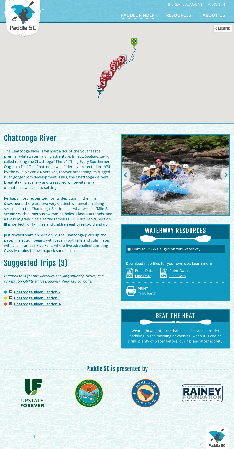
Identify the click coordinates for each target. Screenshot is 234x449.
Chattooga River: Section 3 (37, 298)
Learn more (202, 263)
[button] (120, 62)
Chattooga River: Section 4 (37, 304)
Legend (222, 28)
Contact (83, 436)
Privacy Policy (52, 436)
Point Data (144, 270)
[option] (175, 175)
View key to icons (76, 281)
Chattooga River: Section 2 (37, 292)
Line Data (143, 275)
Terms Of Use (16, 436)
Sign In (216, 4)
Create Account (185, 4)
